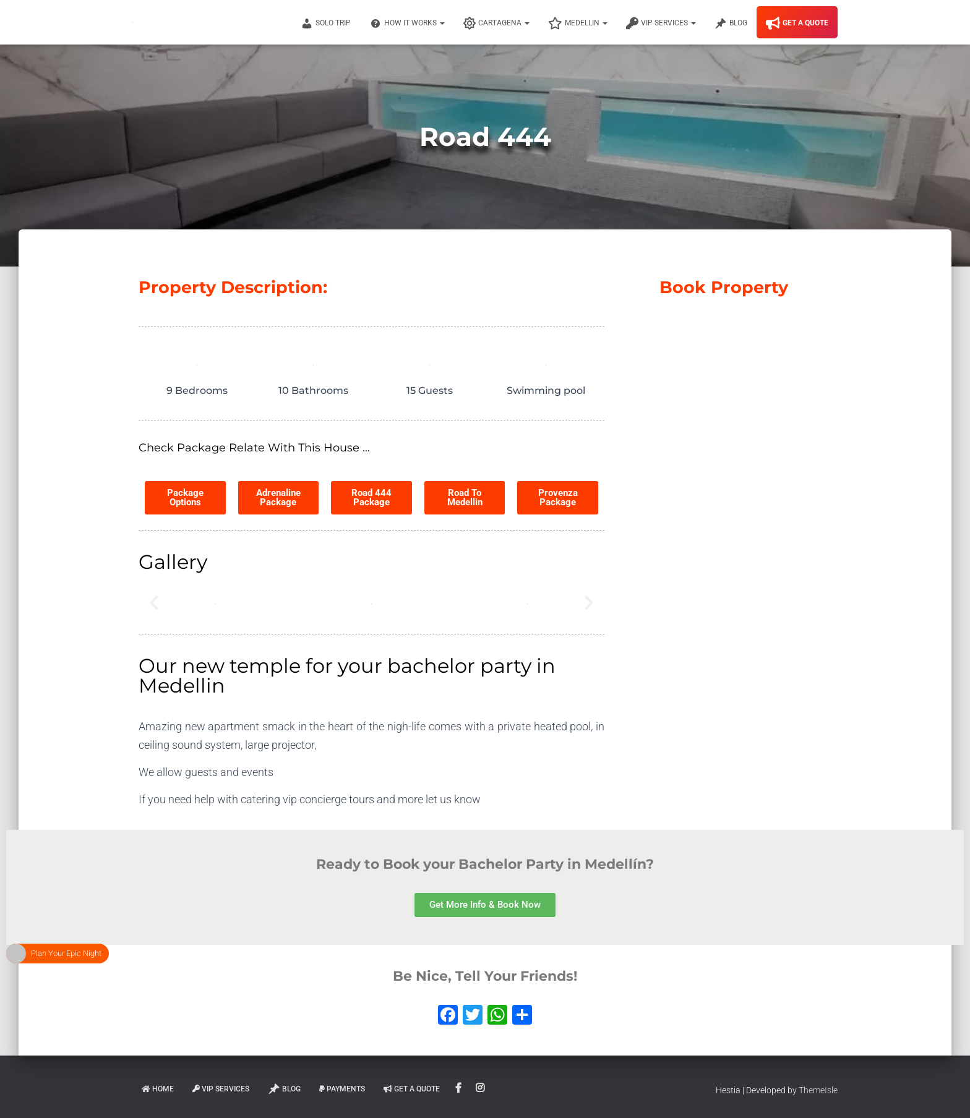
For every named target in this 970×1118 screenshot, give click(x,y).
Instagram (481, 1088)
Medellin (577, 23)
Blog (731, 23)
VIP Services (661, 23)
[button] (154, 603)
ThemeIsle (818, 1090)
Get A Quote (797, 23)
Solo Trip (326, 23)
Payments (342, 1089)
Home (158, 1089)
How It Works (407, 23)
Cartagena (496, 23)
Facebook (459, 1088)
